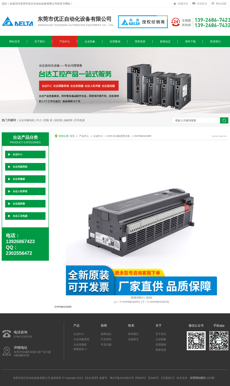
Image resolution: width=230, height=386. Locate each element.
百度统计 (168, 377)
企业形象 (90, 41)
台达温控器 (19, 203)
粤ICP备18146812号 (122, 377)
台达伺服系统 (20, 166)
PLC (39, 120)
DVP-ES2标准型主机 (118, 136)
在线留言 (202, 3)
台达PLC (17, 154)
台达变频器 (19, 179)
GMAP (153, 377)
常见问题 (106, 344)
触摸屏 (68, 120)
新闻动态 (165, 41)
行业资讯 (106, 339)
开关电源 (79, 120)
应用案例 (115, 41)
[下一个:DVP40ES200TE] (155, 301)
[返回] (149, 297)
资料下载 (190, 41)
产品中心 (64, 41)
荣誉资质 (140, 41)
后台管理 (91, 377)
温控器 (58, 120)
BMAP (140, 377)
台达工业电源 (20, 215)
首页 (72, 136)
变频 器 (48, 120)
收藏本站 (183, 3)
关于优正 (161, 333)
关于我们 (39, 41)
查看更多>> (80, 349)
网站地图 (221, 3)
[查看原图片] (137, 297)
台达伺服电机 (27, 120)
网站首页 (14, 41)
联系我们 (215, 41)
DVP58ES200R (142, 136)
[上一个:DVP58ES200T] (127, 301)
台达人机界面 (20, 191)
